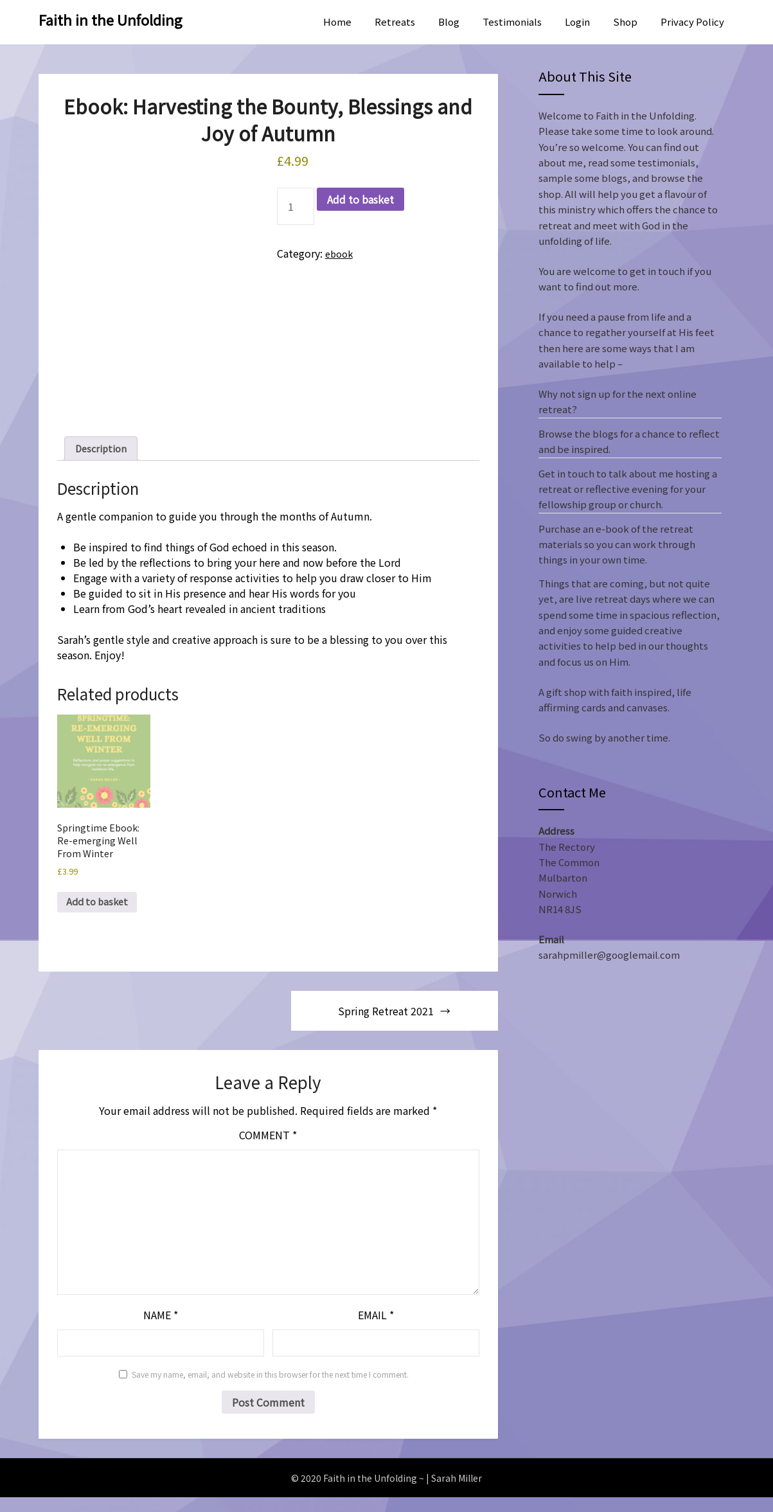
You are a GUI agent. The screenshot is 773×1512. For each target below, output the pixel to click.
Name (160, 1329)
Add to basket (360, 199)
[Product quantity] (295, 206)
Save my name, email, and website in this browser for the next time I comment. (270, 1388)
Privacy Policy (692, 21)
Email (376, 1329)
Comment (268, 1149)
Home (337, 21)
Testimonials (512, 21)
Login (577, 21)
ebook (340, 253)
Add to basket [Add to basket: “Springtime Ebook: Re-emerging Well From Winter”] (100, 915)
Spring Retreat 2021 (386, 1025)
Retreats (395, 21)
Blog (448, 21)
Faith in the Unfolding (110, 19)
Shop (625, 21)
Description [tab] (103, 450)
